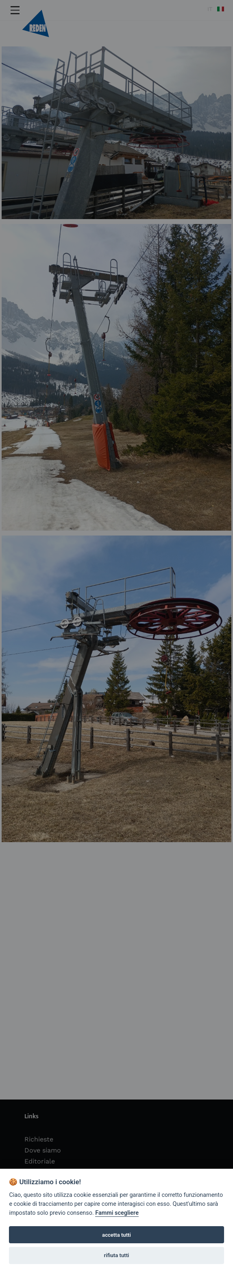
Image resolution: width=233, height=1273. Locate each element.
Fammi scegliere (117, 1212)
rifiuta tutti (116, 1255)
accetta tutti (116, 1235)
